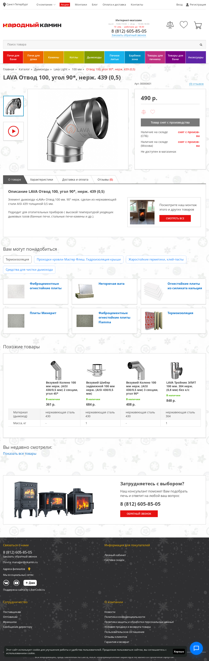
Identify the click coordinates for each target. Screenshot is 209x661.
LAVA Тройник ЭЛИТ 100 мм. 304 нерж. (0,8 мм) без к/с (181, 386)
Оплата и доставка (114, 4)
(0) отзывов (196, 84)
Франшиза (10, 622)
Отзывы (105, 179)
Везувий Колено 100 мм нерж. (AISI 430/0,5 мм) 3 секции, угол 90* (142, 388)
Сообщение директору (17, 627)
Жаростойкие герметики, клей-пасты (156, 259)
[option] (78, 129)
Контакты (137, 4)
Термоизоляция (17, 259)
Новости (109, 612)
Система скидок (114, 560)
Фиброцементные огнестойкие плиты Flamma (114, 317)
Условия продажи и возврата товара (127, 627)
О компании (44, 4)
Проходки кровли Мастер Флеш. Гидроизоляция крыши (79, 259)
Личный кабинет (115, 555)
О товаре (14, 179)
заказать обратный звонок (20, 556)
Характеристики (41, 179)
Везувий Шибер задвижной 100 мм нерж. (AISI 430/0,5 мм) (100, 388)
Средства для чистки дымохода (29, 269)
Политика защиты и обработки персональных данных (139, 622)
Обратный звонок (139, 513)
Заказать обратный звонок (129, 35)
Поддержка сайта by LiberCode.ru (24, 589)
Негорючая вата (112, 283)
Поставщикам (12, 612)
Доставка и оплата (75, 179)
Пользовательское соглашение (124, 632)
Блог (95, 4)
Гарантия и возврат (116, 642)
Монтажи (81, 4)
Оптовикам (10, 617)
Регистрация (198, 4)
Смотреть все (175, 218)
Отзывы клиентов (115, 637)
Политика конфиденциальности (124, 617)
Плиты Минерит (43, 313)
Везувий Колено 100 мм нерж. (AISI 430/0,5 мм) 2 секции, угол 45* (62, 388)
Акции (65, 4)
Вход (179, 4)
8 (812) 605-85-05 (129, 31)
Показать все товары (19, 453)
